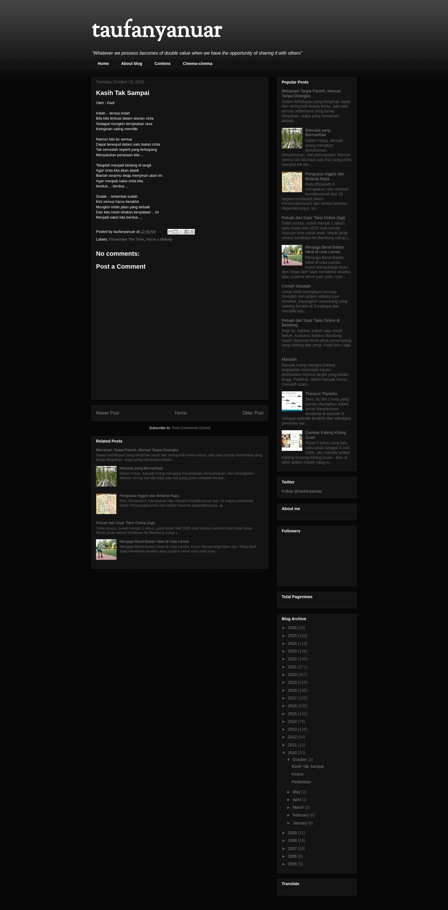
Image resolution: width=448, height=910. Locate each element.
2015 (293, 713)
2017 (293, 698)
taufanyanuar (156, 31)
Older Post (252, 413)
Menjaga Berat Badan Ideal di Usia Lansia (154, 541)
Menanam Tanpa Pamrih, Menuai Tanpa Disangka (137, 450)
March (299, 807)
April (297, 799)
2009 (293, 832)
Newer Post (107, 413)
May (297, 792)
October (300, 759)
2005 (293, 864)
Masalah (289, 359)
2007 (293, 848)
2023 (293, 651)
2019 (293, 682)
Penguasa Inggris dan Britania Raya (149, 495)
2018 (293, 690)
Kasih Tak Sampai (308, 766)
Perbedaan (301, 782)
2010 (293, 752)
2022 (293, 659)
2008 (293, 840)
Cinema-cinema (197, 63)
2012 (293, 737)
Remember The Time (126, 239)
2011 (293, 745)
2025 (293, 635)
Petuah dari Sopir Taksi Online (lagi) (125, 523)
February (301, 815)
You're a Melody (159, 239)
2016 (293, 705)
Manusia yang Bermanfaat (141, 468)
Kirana (297, 774)
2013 (293, 729)
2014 (293, 721)
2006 (293, 856)
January (300, 823)
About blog (131, 63)
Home (103, 63)
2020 (293, 674)
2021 (293, 667)
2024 (293, 643)
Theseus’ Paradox (321, 393)
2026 (293, 627)
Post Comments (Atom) (191, 428)
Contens (163, 63)
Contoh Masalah (296, 286)
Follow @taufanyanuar (302, 491)
